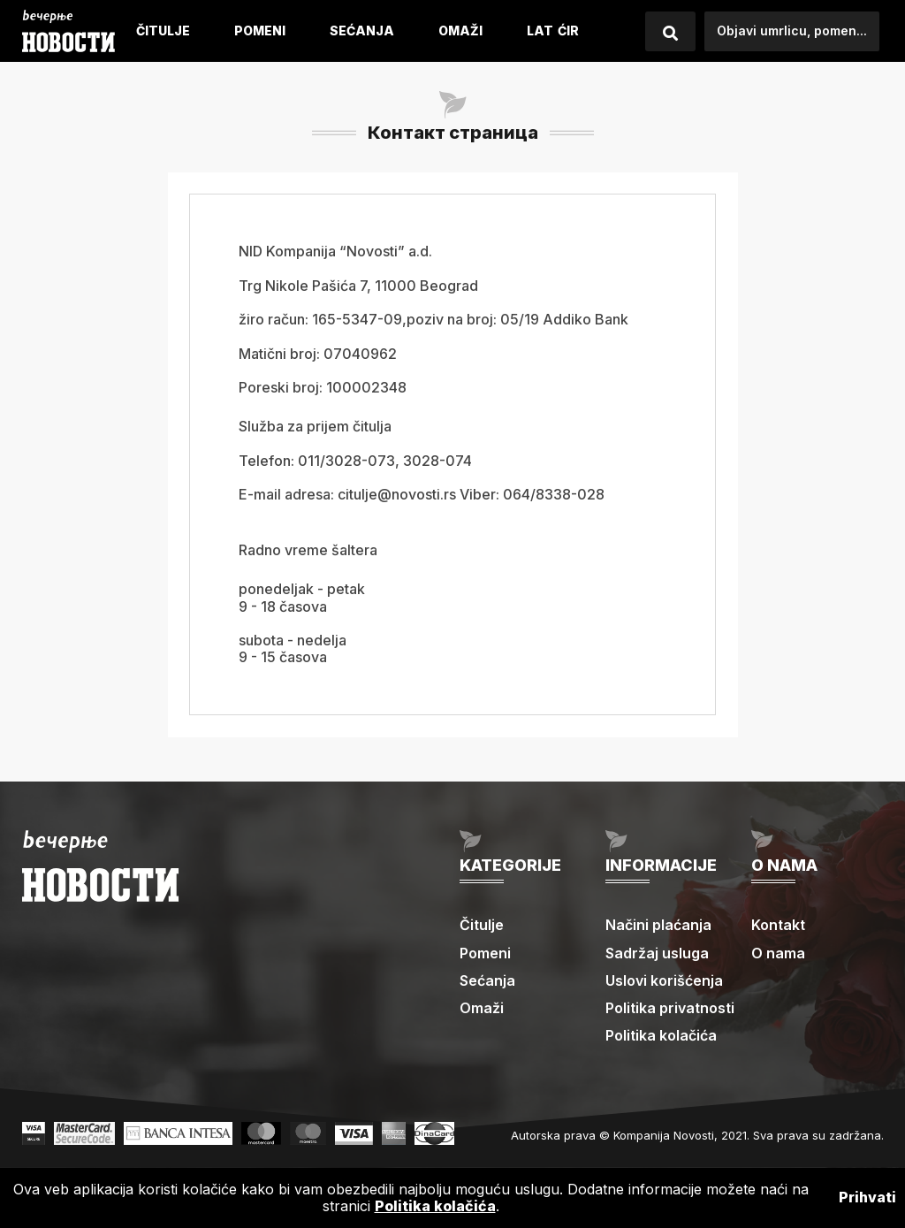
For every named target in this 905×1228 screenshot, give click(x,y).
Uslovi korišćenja (664, 980)
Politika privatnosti (669, 1008)
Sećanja (362, 30)
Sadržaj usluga (657, 953)
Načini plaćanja (658, 925)
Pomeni (259, 30)
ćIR (568, 30)
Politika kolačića (661, 1035)
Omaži (460, 30)
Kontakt (778, 925)
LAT (540, 30)
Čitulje (163, 30)
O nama (778, 953)
